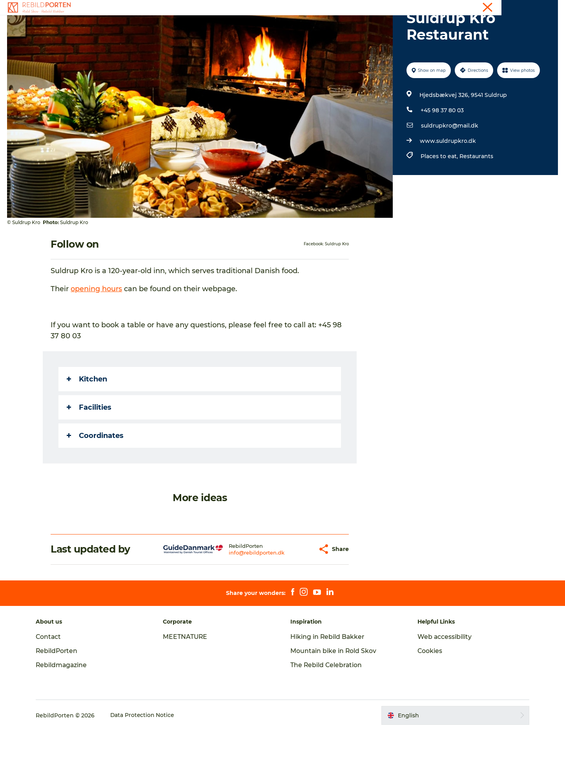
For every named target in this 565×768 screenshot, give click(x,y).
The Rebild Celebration (326, 702)
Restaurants (476, 193)
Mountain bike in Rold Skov (333, 688)
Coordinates (95, 473)
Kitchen (87, 416)
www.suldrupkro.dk (447, 178)
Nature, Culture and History (300, 25)
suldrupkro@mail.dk (449, 162)
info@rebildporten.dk (242, 590)
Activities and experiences (209, 25)
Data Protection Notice (146, 752)
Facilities (89, 444)
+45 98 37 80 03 (441, 147)
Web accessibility (443, 674)
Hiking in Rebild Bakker (327, 674)
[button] (297, 586)
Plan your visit (373, 25)
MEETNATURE (187, 674)
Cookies (428, 688)
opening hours (96, 326)
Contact (548, 7)
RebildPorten (60, 688)
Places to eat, (439, 193)
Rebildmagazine (65, 702)
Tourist (523, 7)
